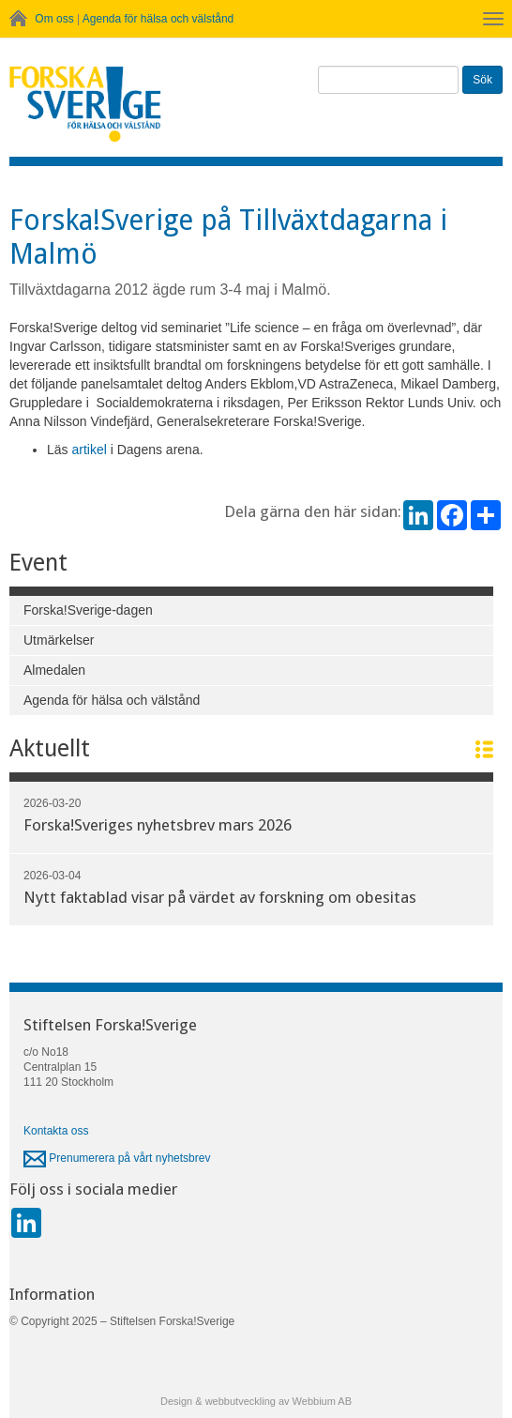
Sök (482, 79)
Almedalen (54, 670)
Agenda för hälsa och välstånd (158, 18)
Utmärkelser (58, 640)
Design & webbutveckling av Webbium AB (256, 1401)
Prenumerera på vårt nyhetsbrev (116, 1158)
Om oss (54, 18)
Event (38, 562)
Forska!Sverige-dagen (88, 610)
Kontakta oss (55, 1130)
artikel (88, 449)
